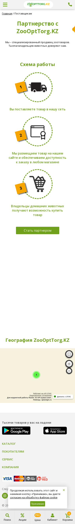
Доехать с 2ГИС (64, 397)
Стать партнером (37, 230)
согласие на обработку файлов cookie (33, 497)
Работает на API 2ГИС (42, 394)
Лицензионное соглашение (40, 395)
